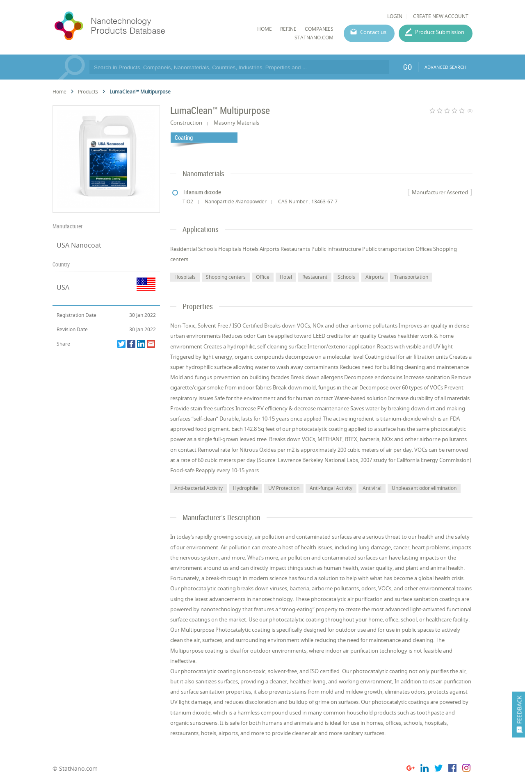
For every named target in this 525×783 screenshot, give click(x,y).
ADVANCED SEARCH (445, 67)
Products (88, 91)
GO (407, 67)
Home (59, 91)
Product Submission (439, 32)
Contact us (373, 32)
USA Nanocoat (79, 245)
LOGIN (394, 16)
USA (63, 287)
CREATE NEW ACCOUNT (440, 16)
